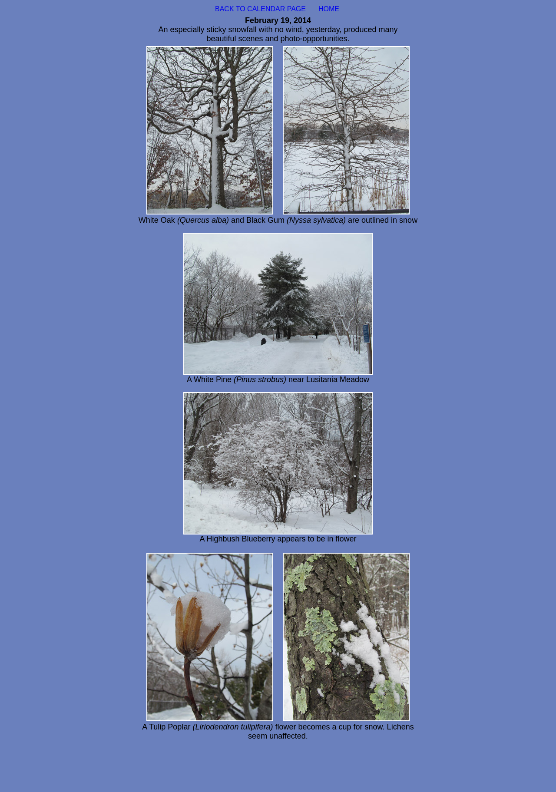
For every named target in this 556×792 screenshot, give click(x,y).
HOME (328, 9)
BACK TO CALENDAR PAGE (260, 9)
